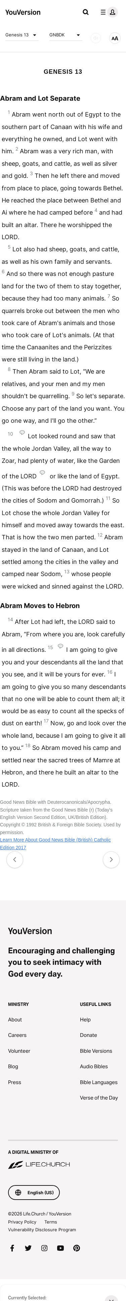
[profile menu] (108, 12)
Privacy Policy (22, 1222)
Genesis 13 (22, 35)
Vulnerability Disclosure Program (42, 1229)
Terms (50, 1222)
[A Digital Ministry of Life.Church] (63, 1155)
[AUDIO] (95, 38)
